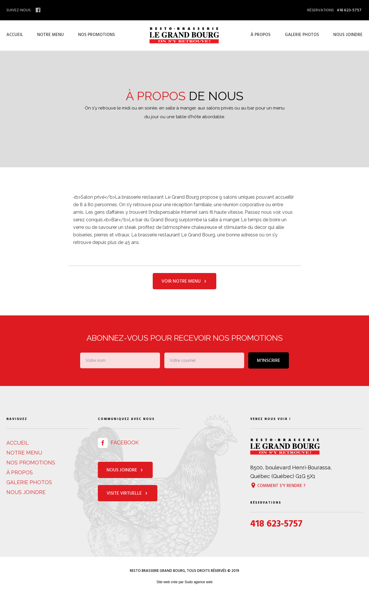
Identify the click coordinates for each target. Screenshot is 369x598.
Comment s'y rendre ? (277, 485)
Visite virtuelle (128, 493)
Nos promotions (96, 34)
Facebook (118, 442)
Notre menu (50, 34)
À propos (261, 34)
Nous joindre (348, 34)
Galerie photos (302, 34)
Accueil (14, 34)
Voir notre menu (184, 281)
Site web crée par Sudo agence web (184, 582)
